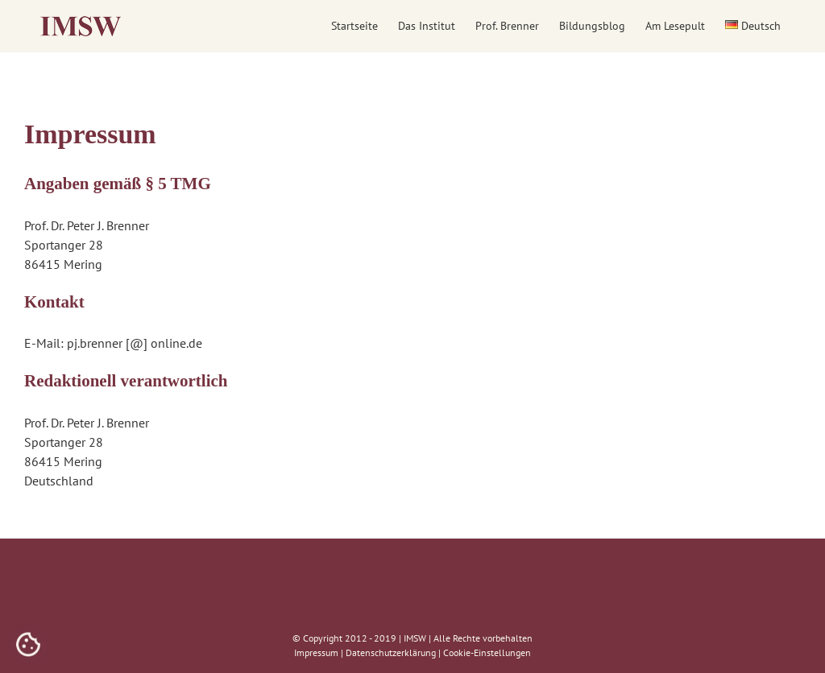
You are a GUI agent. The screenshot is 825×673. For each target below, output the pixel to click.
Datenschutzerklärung (391, 652)
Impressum (316, 652)
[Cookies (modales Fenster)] (28, 645)
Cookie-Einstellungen (487, 652)
